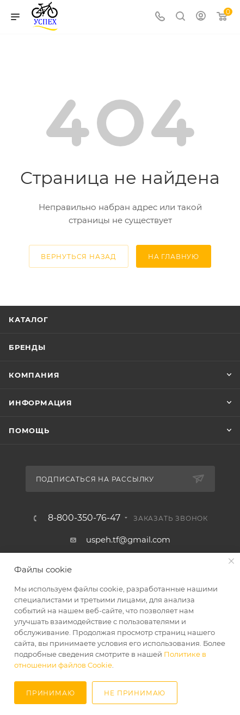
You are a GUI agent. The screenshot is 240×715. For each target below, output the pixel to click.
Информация (40, 402)
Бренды (27, 347)
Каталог (28, 319)
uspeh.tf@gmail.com (128, 539)
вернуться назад (78, 256)
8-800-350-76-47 (84, 518)
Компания (34, 375)
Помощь (29, 430)
